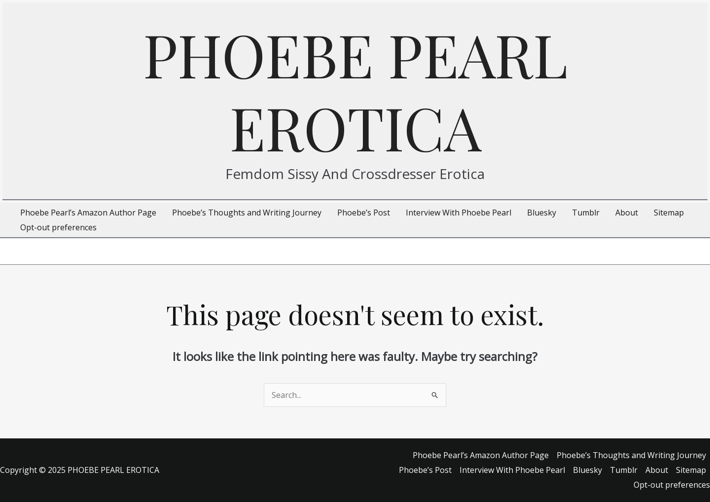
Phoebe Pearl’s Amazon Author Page (481, 455)
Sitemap (691, 470)
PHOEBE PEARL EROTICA (355, 90)
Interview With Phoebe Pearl (512, 470)
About (656, 470)
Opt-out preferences (672, 484)
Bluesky (587, 470)
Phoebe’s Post (425, 470)
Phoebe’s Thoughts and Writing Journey (631, 455)
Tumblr (624, 470)
